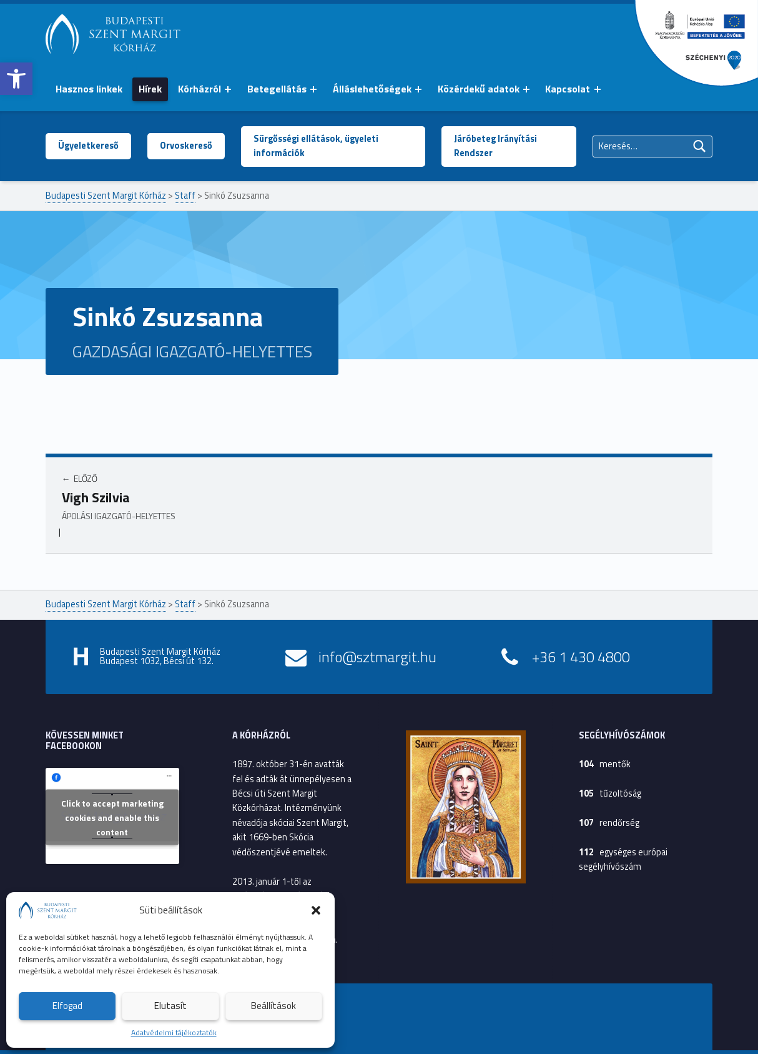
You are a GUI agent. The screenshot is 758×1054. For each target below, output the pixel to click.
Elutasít (170, 1005)
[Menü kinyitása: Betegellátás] (313, 89)
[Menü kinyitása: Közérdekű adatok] (526, 89)
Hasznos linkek (89, 88)
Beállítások (273, 1005)
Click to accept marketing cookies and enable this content (112, 817)
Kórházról (199, 88)
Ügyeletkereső (88, 145)
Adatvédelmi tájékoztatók (174, 1032)
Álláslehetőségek (372, 88)
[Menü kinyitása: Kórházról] (228, 89)
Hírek (150, 88)
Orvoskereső (186, 145)
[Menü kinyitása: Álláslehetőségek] (418, 89)
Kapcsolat (567, 88)
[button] (16, 78)
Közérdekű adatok (478, 88)
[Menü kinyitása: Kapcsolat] (597, 89)
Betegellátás (277, 88)
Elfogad (67, 1005)
